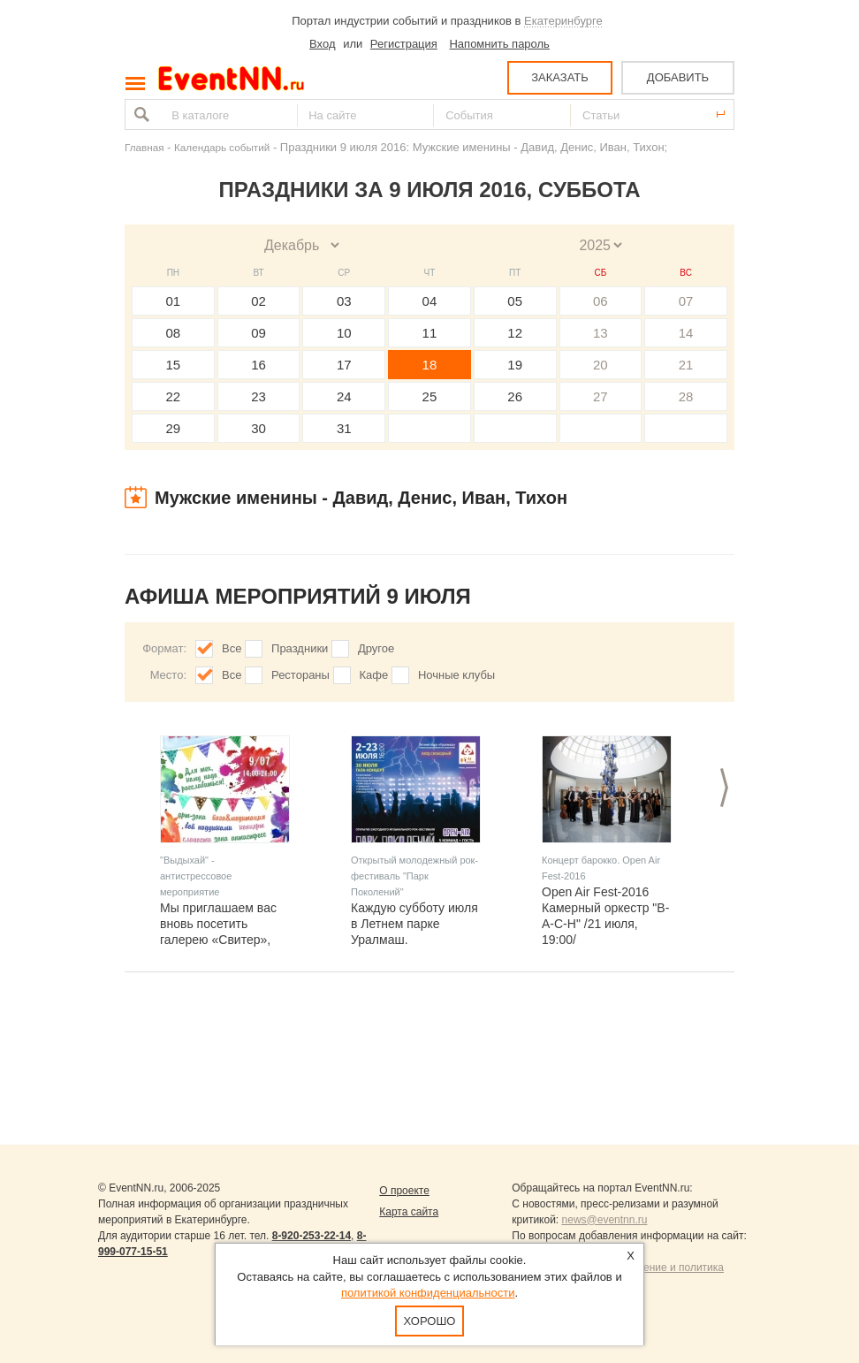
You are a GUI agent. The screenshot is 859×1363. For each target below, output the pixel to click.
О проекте (404, 1190)
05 (514, 300)
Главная (144, 147)
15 (173, 364)
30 (258, 428)
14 (686, 332)
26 (514, 396)
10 (344, 332)
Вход (322, 43)
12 (514, 332)
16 (258, 364)
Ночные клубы (456, 675)
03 (344, 300)
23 (258, 396)
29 (173, 428)
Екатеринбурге (563, 20)
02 (258, 300)
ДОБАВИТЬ (678, 77)
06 (600, 300)
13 (600, 332)
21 (686, 364)
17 (344, 364)
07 (686, 300)
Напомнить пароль (499, 43)
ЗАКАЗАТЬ (560, 77)
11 (429, 332)
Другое (376, 648)
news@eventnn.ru (605, 1220)
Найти (139, 114)
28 (686, 396)
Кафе (374, 675)
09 (258, 332)
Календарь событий (222, 147)
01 (173, 300)
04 (429, 300)
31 (344, 428)
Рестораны (300, 675)
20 (600, 364)
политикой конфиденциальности (428, 1292)
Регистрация (403, 43)
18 (429, 364)
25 (429, 396)
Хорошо (430, 1321)
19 (514, 364)
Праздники (299, 648)
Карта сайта (408, 1212)
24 (344, 396)
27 (600, 396)
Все (231, 648)
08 (173, 332)
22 (173, 396)
